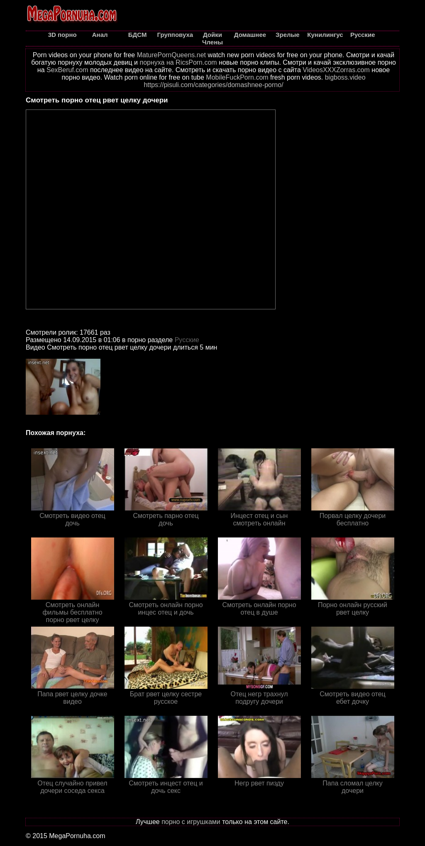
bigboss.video (345, 77)
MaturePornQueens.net (171, 54)
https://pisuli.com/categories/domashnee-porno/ (213, 84)
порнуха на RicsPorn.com (178, 62)
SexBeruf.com (67, 69)
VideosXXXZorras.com (336, 69)
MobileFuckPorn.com (237, 77)
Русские (187, 339)
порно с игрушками (190, 821)
